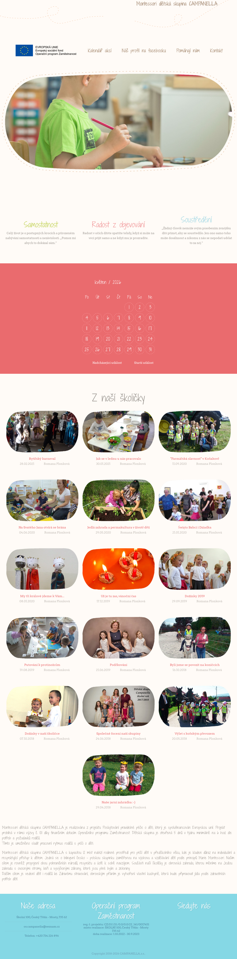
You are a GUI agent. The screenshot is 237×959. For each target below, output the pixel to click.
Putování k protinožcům (42, 665)
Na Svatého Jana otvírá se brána (42, 527)
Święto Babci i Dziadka (195, 527)
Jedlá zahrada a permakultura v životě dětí (118, 527)
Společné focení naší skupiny (118, 733)
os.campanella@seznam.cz (42, 926)
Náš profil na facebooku (144, 50)
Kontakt (216, 50)
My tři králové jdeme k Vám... (42, 596)
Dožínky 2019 (195, 596)
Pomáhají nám (188, 50)
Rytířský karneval (42, 459)
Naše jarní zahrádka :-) (118, 802)
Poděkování (118, 665)
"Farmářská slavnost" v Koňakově (194, 459)
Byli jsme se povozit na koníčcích (195, 665)
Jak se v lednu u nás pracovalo (118, 459)
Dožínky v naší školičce (42, 733)
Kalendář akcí (99, 50)
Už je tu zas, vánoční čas (118, 596)
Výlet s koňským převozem (195, 733)
